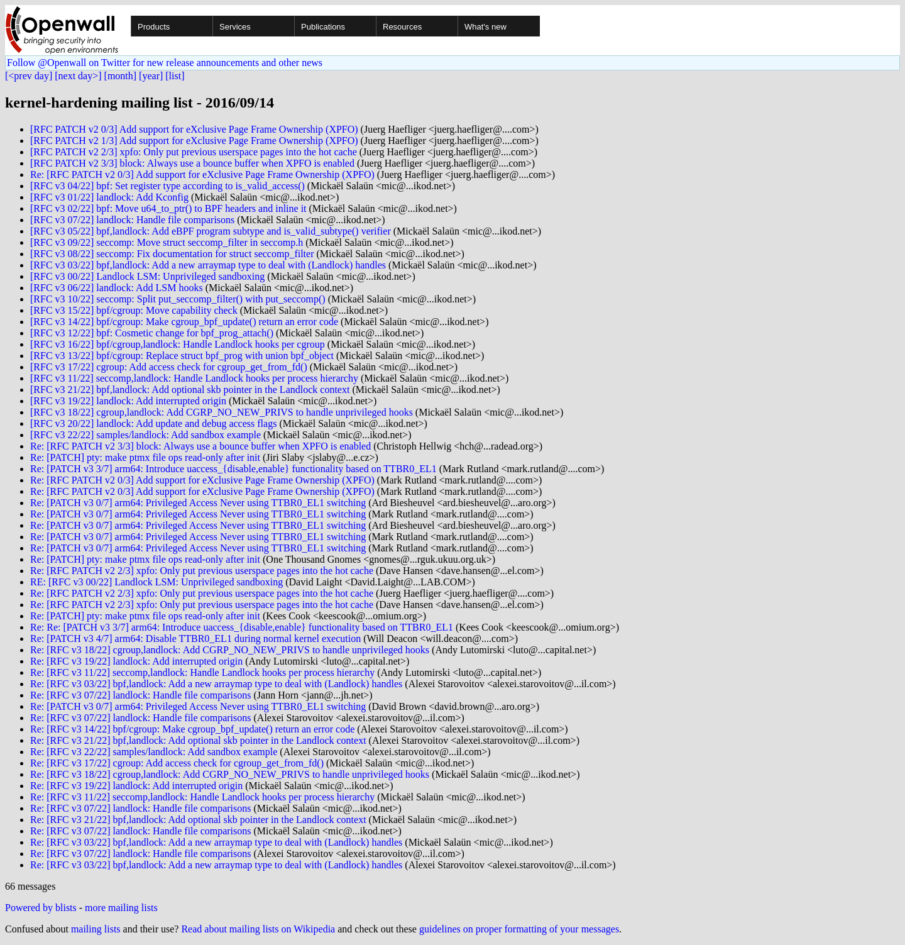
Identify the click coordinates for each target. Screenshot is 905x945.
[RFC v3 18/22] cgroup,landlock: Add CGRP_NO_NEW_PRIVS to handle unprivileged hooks (221, 412)
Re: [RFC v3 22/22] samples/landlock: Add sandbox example (153, 751)
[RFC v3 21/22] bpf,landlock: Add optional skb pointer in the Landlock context (189, 389)
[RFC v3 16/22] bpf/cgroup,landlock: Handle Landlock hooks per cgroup (177, 344)
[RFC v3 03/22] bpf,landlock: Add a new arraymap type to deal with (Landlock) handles (208, 265)
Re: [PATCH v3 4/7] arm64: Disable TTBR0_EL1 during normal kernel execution (195, 638)
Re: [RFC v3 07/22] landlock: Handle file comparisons (140, 695)
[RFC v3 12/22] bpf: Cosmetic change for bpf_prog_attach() (151, 333)
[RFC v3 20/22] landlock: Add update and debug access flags (153, 423)
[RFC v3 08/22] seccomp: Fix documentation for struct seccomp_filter (172, 253)
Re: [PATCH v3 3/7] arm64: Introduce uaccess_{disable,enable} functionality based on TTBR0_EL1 (233, 468)
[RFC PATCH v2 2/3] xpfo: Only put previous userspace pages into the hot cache (193, 151)
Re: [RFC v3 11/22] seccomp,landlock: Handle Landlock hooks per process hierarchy (202, 672)
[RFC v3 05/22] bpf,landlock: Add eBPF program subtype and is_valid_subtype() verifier (210, 231)
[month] (120, 75)
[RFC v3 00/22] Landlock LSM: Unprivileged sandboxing (147, 276)
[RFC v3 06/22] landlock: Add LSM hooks (116, 287)
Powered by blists (41, 907)
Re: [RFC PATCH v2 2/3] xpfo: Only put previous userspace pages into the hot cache (201, 570)
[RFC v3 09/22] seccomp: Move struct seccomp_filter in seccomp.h (166, 242)
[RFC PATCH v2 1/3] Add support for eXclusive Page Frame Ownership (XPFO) (194, 140)
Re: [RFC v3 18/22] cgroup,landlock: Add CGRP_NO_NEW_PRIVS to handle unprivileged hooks (229, 649)
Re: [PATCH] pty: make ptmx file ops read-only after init (145, 457)
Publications (323, 26)
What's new (485, 26)
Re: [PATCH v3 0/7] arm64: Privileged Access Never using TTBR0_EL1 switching (198, 502)
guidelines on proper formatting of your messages (519, 929)
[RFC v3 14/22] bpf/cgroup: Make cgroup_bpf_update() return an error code (184, 321)
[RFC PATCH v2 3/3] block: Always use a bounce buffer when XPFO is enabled (192, 163)
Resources (402, 26)
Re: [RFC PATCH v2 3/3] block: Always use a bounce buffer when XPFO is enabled (200, 446)
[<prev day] (28, 75)
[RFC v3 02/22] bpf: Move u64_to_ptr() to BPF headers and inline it (168, 208)
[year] (151, 75)
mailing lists (96, 929)
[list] (174, 75)
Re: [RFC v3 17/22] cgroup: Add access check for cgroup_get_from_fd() (177, 763)
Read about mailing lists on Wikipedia (258, 929)
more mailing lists (121, 907)
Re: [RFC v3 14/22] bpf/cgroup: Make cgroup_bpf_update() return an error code (192, 729)
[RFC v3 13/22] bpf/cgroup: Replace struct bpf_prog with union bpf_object (182, 355)
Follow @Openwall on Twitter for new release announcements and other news (164, 62)
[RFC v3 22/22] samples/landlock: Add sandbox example (145, 434)
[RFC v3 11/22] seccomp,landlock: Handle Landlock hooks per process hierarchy (194, 378)
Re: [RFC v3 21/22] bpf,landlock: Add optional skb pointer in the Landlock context (198, 740)
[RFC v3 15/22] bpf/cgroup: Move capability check (134, 310)
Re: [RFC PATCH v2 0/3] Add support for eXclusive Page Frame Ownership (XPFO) (202, 174)
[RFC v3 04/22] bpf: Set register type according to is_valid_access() (167, 185)
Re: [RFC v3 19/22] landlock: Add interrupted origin (136, 661)
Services (235, 26)
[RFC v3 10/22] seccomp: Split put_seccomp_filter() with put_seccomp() (178, 299)
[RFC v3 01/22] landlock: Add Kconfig (109, 197)
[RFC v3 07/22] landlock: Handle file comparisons (132, 219)
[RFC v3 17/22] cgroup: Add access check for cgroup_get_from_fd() (168, 367)
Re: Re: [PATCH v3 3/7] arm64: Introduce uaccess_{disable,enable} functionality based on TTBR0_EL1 (241, 627)
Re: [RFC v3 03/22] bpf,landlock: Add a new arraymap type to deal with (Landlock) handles (216, 683)
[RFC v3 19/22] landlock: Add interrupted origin (128, 400)
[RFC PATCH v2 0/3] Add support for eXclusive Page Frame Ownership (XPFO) (194, 129)
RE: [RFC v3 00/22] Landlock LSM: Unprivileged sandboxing (156, 582)
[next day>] (78, 75)
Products (154, 26)
